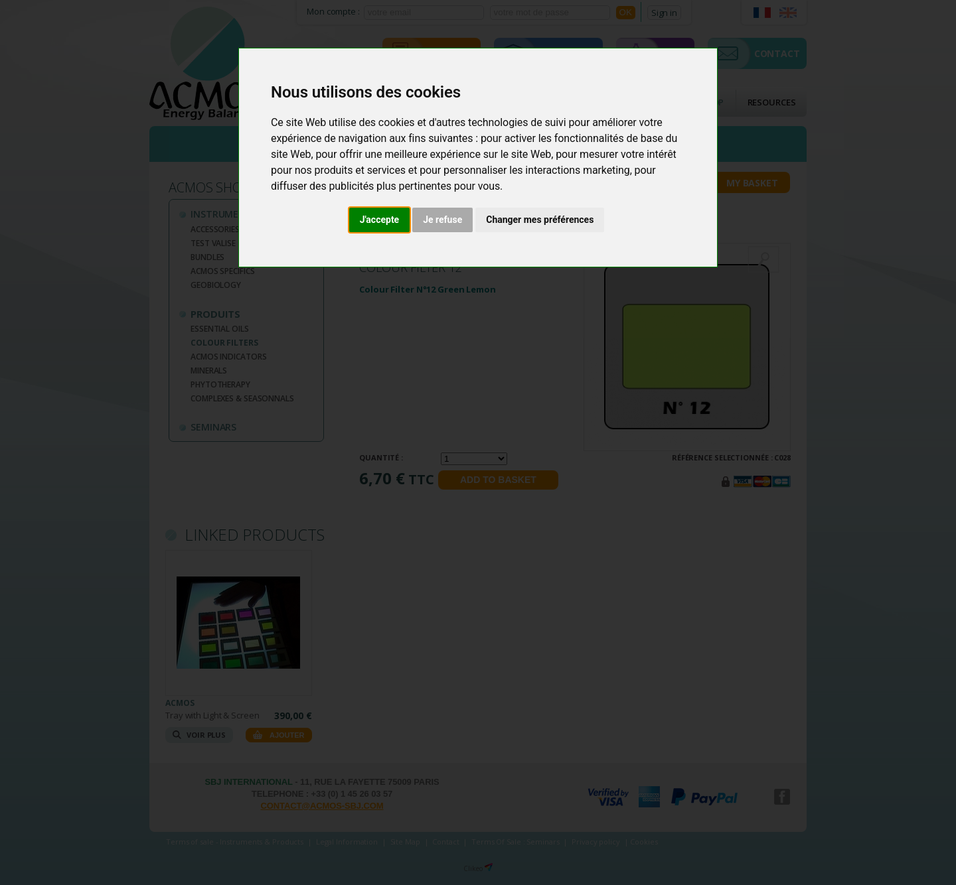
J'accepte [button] (380, 219)
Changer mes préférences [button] (540, 219)
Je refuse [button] (442, 219)
